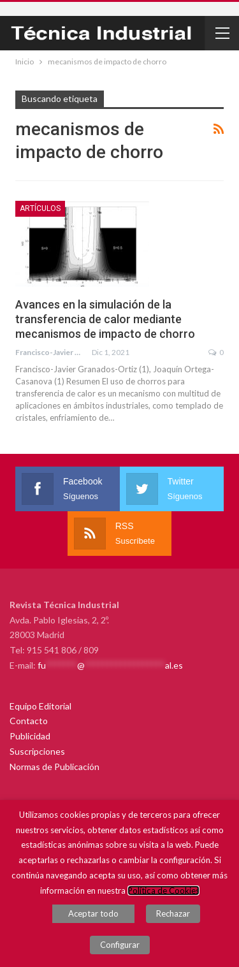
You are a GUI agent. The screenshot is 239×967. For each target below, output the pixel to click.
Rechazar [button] (173, 913)
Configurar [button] (120, 945)
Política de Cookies (163, 890)
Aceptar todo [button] (93, 913)
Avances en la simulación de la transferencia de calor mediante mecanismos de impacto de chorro (105, 319)
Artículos (40, 208)
